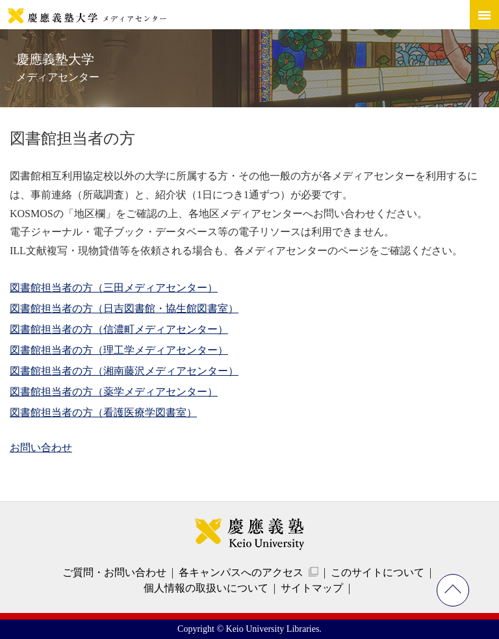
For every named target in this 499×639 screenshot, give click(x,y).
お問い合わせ (41, 447)
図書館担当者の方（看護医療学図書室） (103, 412)
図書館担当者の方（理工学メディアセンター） (119, 350)
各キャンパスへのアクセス (241, 572)
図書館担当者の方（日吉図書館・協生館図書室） (124, 308)
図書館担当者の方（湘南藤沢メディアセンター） (124, 370)
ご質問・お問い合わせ (114, 572)
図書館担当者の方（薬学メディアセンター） (114, 391)
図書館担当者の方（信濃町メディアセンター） (119, 329)
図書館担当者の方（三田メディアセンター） (114, 287)
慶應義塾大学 (57, 67)
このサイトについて (377, 572)
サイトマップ (312, 587)
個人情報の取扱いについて (206, 587)
